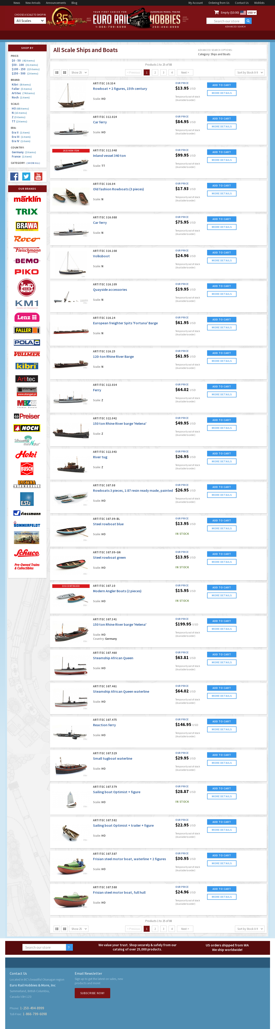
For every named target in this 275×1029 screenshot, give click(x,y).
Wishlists (259, 3)
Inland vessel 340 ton (109, 155)
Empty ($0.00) (230, 12)
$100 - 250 (26, 69)
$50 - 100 (25, 65)
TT (19, 121)
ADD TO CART (222, 85)
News (17, 3)
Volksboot (101, 256)
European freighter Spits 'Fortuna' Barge (125, 323)
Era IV (21, 141)
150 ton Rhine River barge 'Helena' (119, 423)
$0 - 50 (23, 60)
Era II (21, 132)
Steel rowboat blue (108, 524)
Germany (24, 152)
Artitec (23, 93)
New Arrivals (33, 3)
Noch (21, 97)
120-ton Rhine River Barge (113, 356)
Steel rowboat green (109, 557)
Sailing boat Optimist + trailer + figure (123, 825)
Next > (185, 72)
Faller (22, 89)
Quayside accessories (110, 289)
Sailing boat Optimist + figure (116, 792)
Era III (21, 137)
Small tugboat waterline (112, 758)
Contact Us (242, 3)
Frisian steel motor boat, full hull (119, 892)
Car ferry (100, 122)
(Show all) (33, 163)
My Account (196, 3)
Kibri (21, 84)
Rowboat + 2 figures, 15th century (120, 88)
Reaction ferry (104, 725)
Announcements (56, 3)
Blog (74, 3)
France (22, 156)
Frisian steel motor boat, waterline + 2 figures (129, 859)
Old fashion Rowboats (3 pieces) (118, 189)
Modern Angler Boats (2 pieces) (117, 591)
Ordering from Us (218, 3)
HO (20, 108)
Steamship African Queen (113, 658)
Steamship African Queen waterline (121, 691)
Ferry (97, 390)
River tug (100, 457)
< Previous (133, 72)
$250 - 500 (25, 73)
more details (222, 93)
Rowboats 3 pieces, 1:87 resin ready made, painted (133, 490)
